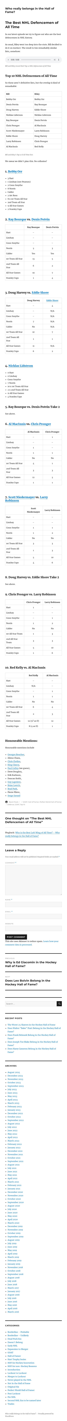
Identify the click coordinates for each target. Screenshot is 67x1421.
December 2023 (15, 1075)
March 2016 (13, 1312)
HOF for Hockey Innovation (21, 1363)
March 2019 (13, 1257)
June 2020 (12, 1212)
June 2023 (12, 1093)
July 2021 (12, 1168)
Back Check (13, 802)
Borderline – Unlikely (18, 1335)
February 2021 (14, 1185)
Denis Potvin (41, 219)
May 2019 (12, 1250)
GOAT (25, 802)
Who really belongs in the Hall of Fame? (20, 1414)
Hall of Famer (33, 802)
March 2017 (13, 1288)
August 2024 (14, 1072)
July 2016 (12, 1298)
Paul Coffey (13, 768)
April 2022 (13, 1137)
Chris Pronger (41, 424)
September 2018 (15, 1274)
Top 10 (22, 804)
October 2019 (14, 1233)
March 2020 (13, 1223)
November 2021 (15, 1154)
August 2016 (14, 1295)
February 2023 (15, 1106)
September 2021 (15, 1161)
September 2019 (15, 1236)
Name (8, 900)
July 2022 (12, 1127)
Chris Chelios (14, 761)
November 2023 (15, 1079)
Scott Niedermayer (21, 497)
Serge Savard (14, 795)
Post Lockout (14, 1393)
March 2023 (13, 1103)
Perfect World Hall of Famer (51, 802)
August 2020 (14, 1206)
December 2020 (15, 1192)
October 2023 (14, 1082)
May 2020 (12, 1216)
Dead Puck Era (14, 1339)
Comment (10, 863)
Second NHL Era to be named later (24, 1400)
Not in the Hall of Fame (19, 1383)
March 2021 (13, 1182)
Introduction (14, 1369)
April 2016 (12, 1308)
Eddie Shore (40, 292)
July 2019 (12, 1243)
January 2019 (14, 1264)
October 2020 (14, 1199)
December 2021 (15, 1151)
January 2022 (14, 1147)
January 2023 (14, 1110)
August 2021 (14, 1164)
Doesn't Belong (15, 1342)
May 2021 (12, 1175)
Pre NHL (12, 1397)
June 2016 (12, 1301)
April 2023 (13, 1099)
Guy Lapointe (14, 782)
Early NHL (12, 1345)
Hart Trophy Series (17, 1359)
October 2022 (14, 1117)
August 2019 (14, 1240)
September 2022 (16, 1120)
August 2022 (14, 1123)
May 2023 (12, 1096)
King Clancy (13, 765)
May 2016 (12, 1305)
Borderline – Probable (18, 1332)
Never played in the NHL (19, 1380)
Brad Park (12, 789)
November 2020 (15, 1195)
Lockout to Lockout (17, 1373)
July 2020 (12, 1209)
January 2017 (14, 1291)
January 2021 (14, 1188)
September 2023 (16, 1086)
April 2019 (12, 1253)
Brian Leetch (14, 785)
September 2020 (16, 1202)
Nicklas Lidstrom (20, 366)
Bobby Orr (15, 171)
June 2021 (12, 1171)
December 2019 (15, 1226)
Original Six (13, 1387)
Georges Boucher (16, 754)
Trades (11, 1404)
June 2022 (12, 1130)
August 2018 (14, 1277)
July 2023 (12, 1089)
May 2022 (12, 1134)
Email (9, 912)
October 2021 (14, 1158)
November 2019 (15, 1229)
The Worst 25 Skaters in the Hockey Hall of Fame (31, 1025)
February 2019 (14, 1260)
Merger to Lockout (17, 1376)
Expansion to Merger (18, 1349)
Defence (10, 804)
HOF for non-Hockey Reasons (22, 1366)
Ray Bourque (17, 219)
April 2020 (13, 1219)
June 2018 (12, 1284)
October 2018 (14, 1271)
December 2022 (15, 1113)
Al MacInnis (17, 424)
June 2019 (12, 1247)
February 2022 (15, 1144)
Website (9, 924)
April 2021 (12, 1178)
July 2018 (12, 1281)
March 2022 (13, 1141)
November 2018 (15, 1267)
